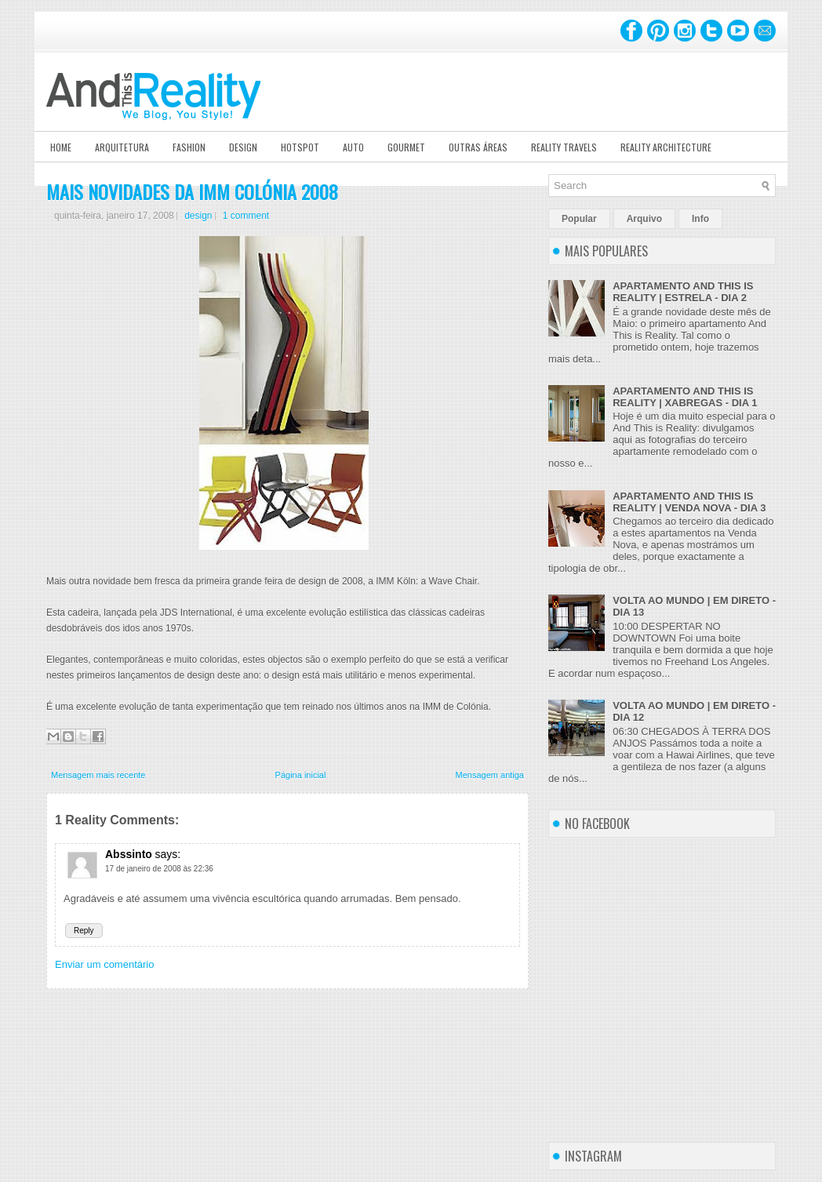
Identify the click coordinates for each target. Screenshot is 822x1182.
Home (60, 147)
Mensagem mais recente (98, 775)
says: (168, 854)
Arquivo (644, 218)
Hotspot (300, 147)
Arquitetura (122, 147)
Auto (353, 147)
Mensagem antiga (490, 775)
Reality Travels (564, 147)
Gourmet (406, 147)
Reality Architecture (665, 147)
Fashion (189, 147)
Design (243, 147)
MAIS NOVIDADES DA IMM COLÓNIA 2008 (192, 191)
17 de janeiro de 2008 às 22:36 (159, 868)
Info (700, 218)
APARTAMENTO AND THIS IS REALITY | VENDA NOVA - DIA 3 (689, 502)
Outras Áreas (478, 147)
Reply (84, 930)
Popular (579, 218)
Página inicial (300, 775)
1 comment (246, 215)
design (198, 215)
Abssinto (128, 854)
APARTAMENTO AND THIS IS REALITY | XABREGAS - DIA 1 (685, 397)
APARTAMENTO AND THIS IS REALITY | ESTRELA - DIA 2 (683, 292)
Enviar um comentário (104, 964)
